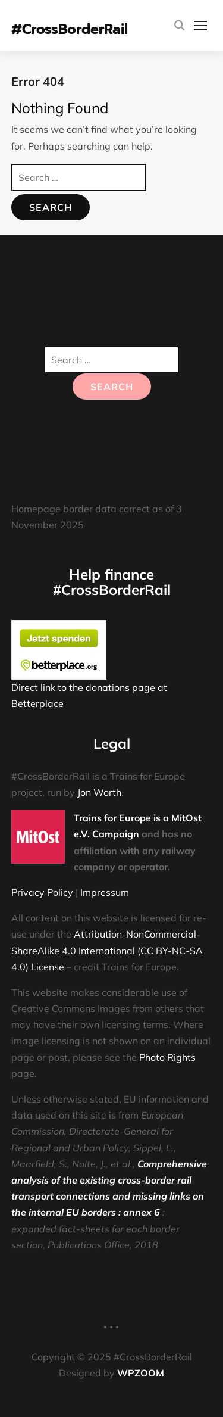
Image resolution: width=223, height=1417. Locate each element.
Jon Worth (99, 792)
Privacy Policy (42, 892)
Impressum (104, 892)
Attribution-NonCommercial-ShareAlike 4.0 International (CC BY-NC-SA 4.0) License (107, 950)
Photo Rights (167, 1057)
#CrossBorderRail (69, 29)
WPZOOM (140, 1373)
